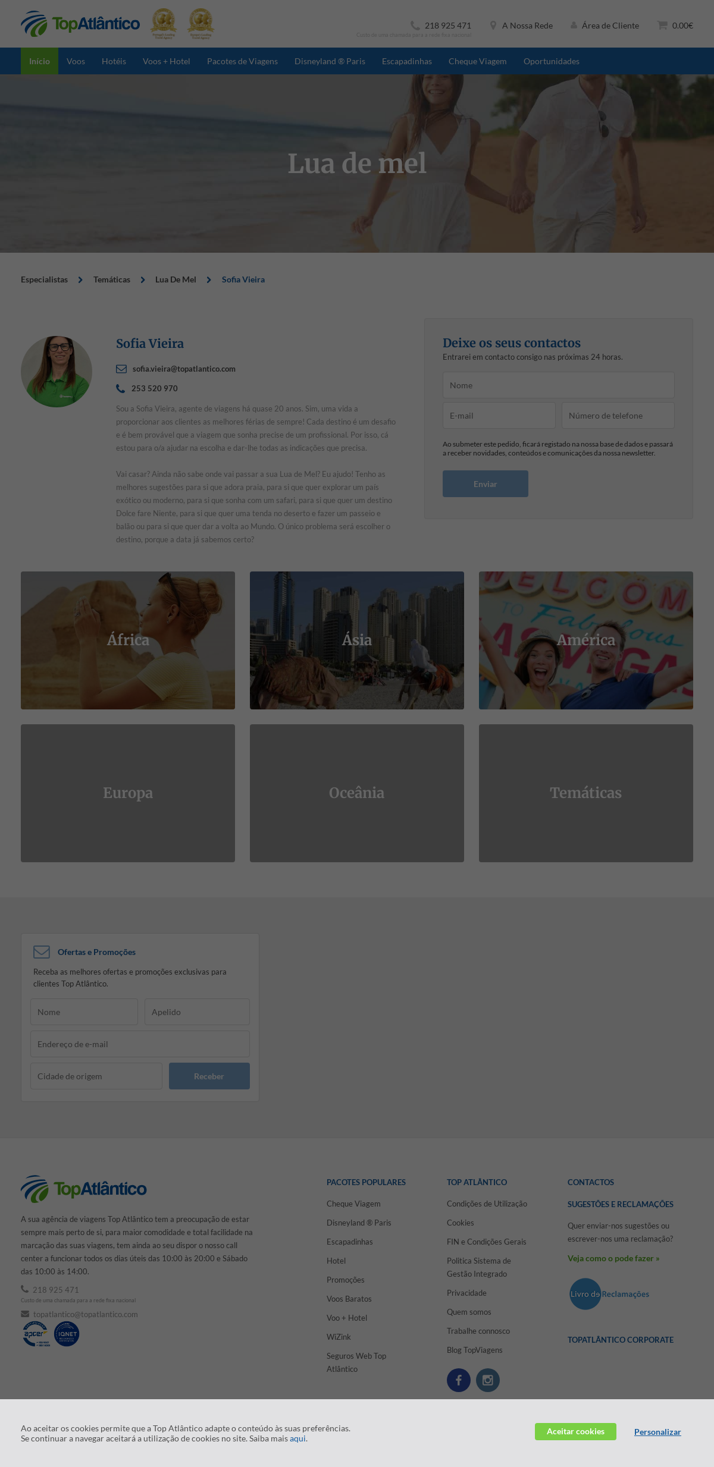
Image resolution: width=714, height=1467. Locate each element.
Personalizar (657, 1432)
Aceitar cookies (576, 1431)
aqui (298, 1438)
